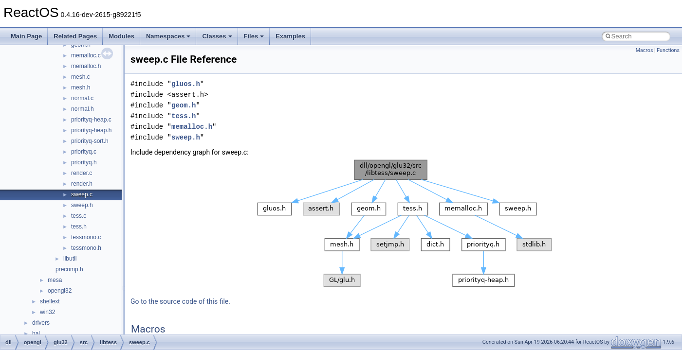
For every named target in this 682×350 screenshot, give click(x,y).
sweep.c (81, 194)
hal (36, 333)
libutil (69, 258)
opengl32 (60, 290)
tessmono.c (86, 237)
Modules (121, 36)
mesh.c (80, 76)
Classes (217, 36)
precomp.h (69, 269)
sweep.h (82, 205)
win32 (47, 312)
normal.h (82, 108)
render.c (81, 173)
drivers (41, 322)
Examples (290, 36)
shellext (50, 301)
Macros (644, 50)
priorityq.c (83, 151)
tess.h (79, 226)
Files (254, 36)
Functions (668, 50)
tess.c (78, 215)
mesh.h (80, 87)
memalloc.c (86, 55)
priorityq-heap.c (91, 119)
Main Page (26, 36)
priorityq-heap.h (91, 130)
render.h (81, 183)
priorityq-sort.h (90, 141)
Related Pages (75, 36)
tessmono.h (86, 248)
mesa (55, 280)
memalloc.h (86, 66)
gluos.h (185, 83)
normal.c (82, 98)
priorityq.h (84, 162)
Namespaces (168, 36)
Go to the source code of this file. (180, 301)
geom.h (183, 105)
